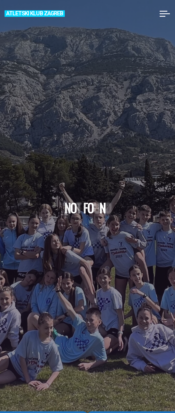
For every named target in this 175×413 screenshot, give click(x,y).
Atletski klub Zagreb (34, 13)
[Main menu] (165, 13)
